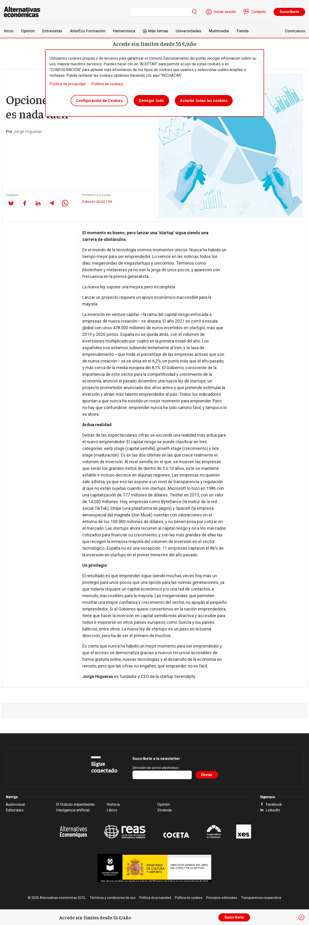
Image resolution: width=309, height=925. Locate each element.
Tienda (242, 31)
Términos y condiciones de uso (113, 898)
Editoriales (15, 810)
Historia (113, 804)
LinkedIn (273, 810)
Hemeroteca (124, 31)
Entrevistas (52, 31)
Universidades (188, 31)
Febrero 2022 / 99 (97, 201)
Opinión (28, 31)
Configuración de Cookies (99, 100)
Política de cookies (107, 84)
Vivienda (164, 810)
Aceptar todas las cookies (203, 100)
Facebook (274, 804)
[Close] (301, 917)
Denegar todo (151, 100)
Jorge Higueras (27, 131)
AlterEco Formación (87, 31)
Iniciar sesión (225, 12)
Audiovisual (15, 804)
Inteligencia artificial (72, 810)
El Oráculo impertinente (75, 804)
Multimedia (219, 31)
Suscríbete (289, 12)
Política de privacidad (67, 84)
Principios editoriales (221, 898)
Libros (112, 810)
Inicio (9, 31)
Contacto (258, 12)
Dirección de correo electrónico (155, 768)
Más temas (158, 31)
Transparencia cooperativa (261, 898)
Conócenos (295, 31)
